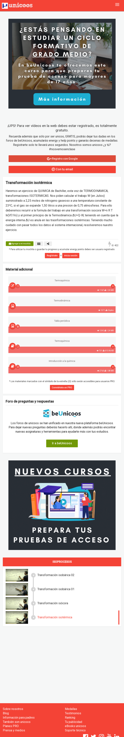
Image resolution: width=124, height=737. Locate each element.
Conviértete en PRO (62, 387)
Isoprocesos (62, 561)
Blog (6, 713)
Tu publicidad (73, 722)
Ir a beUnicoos (62, 443)
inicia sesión (70, 255)
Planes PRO (11, 726)
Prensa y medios (14, 730)
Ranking (70, 717)
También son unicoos (16, 722)
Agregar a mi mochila (19, 244)
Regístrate (52, 255)
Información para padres (19, 717)
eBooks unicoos (75, 726)
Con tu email (62, 169)
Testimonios (73, 713)
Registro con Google (62, 158)
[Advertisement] (62, 656)
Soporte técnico (75, 730)
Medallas (71, 709)
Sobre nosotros (13, 709)
